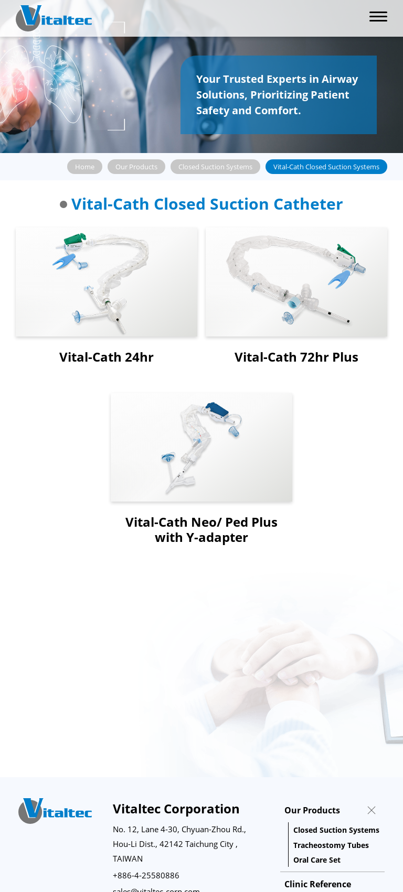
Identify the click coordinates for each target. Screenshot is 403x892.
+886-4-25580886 (146, 875)
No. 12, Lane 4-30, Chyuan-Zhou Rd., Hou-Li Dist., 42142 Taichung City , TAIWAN (179, 844)
